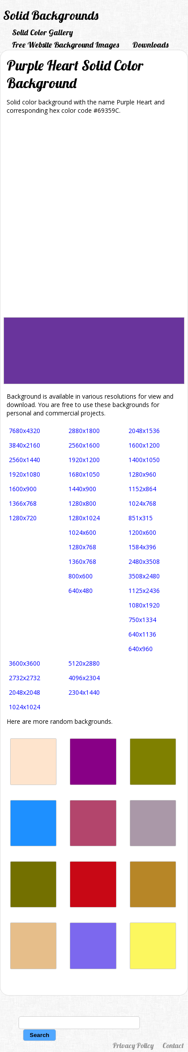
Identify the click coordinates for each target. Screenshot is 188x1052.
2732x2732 (24, 678)
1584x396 (142, 547)
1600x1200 (144, 445)
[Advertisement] (94, 219)
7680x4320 (24, 430)
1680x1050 (84, 474)
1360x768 (82, 561)
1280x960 (142, 474)
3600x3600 (24, 663)
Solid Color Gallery (42, 32)
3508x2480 (144, 576)
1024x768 (142, 503)
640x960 (140, 649)
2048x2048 (24, 692)
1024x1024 (24, 707)
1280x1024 (84, 518)
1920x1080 (24, 474)
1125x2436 (144, 590)
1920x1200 (84, 460)
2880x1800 (84, 430)
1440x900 (82, 489)
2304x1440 (84, 692)
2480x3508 (144, 561)
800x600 (80, 576)
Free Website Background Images (65, 45)
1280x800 (82, 503)
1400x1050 (144, 460)
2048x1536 (144, 430)
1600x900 (23, 489)
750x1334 (142, 619)
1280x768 (82, 547)
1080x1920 (144, 605)
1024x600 (82, 532)
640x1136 (142, 634)
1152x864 (142, 489)
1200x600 (142, 532)
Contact (173, 1045)
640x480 (80, 590)
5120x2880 (84, 663)
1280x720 (23, 518)
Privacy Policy (133, 1045)
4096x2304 (84, 678)
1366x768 (23, 503)
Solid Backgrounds (50, 15)
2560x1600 (84, 445)
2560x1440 (24, 460)
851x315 (140, 518)
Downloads (150, 45)
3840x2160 (24, 445)
